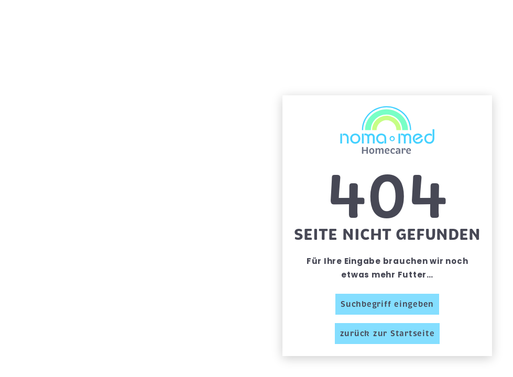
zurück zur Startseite (387, 333)
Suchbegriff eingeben (387, 304)
